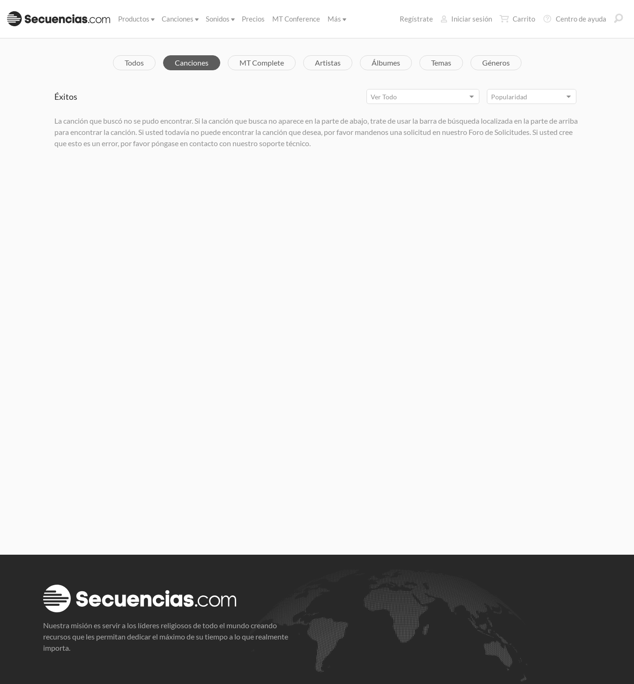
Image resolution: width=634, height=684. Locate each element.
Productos (135, 19)
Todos (134, 62)
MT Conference (296, 19)
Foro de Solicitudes (499, 131)
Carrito (517, 18)
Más (336, 19)
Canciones (179, 19)
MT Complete (261, 62)
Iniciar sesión (466, 19)
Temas (441, 62)
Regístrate (416, 19)
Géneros (496, 62)
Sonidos (219, 19)
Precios (253, 19)
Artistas (328, 62)
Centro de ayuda (574, 18)
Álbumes (386, 62)
